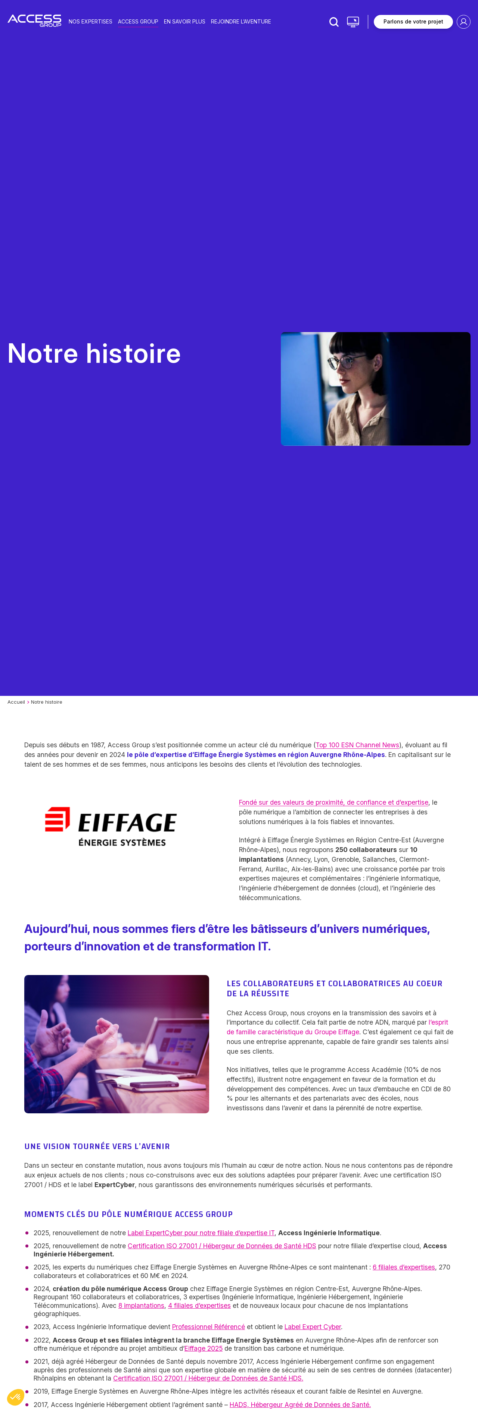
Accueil (16, 702)
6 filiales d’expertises (404, 1267)
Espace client (464, 22)
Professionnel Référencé (208, 1327)
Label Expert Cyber (313, 1327)
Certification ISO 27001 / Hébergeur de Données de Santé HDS (222, 1246)
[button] (16, 1397)
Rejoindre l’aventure (241, 21)
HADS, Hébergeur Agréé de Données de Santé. (300, 1405)
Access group (138, 21)
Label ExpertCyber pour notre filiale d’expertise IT (201, 1233)
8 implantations (141, 1305)
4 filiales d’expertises (199, 1305)
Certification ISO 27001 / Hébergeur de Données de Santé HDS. (208, 1378)
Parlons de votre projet (413, 21)
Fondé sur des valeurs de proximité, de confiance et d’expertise (333, 802)
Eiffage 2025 (203, 1348)
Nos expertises (90, 21)
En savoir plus (184, 21)
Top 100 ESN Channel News (357, 745)
